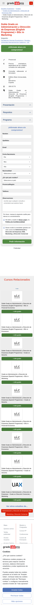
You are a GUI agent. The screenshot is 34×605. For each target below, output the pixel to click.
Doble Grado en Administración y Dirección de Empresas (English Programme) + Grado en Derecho (16, 353)
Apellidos (6, 140)
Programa (7, 120)
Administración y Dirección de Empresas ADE (17, 511)
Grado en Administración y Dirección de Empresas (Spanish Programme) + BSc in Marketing (15, 376)
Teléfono (5, 191)
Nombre (5, 133)
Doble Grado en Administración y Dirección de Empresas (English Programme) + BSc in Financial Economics (16, 306)
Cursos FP (23, 531)
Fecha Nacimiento (9, 154)
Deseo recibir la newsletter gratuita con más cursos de (18, 231)
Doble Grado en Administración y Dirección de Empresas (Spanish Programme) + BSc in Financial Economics (16, 423)
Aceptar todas (17, 590)
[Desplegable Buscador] (31, 3)
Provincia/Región (8, 184)
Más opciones (17, 601)
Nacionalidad (7, 171)
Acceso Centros (9, 543)
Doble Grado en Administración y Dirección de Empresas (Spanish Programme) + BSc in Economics (16, 447)
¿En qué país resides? (10, 177)
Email (4, 147)
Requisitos (7, 112)
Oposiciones (24, 543)
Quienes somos (9, 528)
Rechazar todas (17, 596)
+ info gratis (17, 311)
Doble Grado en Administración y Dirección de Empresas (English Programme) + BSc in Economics (16, 329)
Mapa (5, 525)
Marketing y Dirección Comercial (17, 514)
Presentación (8, 105)
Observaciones (8, 198)
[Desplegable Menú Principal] (3, 3)
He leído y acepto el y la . (17, 221)
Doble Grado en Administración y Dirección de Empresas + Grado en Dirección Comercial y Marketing (16, 494)
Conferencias (24, 534)
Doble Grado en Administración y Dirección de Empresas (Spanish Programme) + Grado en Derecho (16, 400)
